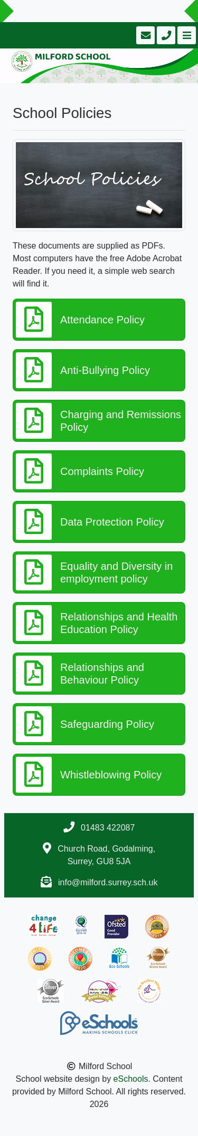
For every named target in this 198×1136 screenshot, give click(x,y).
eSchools (131, 1078)
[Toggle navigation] (185, 35)
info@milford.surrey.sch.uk (107, 882)
